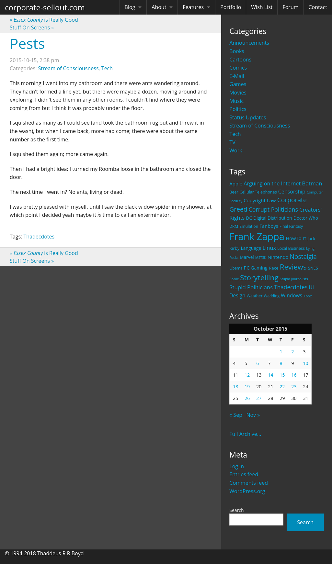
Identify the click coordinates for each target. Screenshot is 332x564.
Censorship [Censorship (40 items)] (291, 191)
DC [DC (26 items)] (249, 218)
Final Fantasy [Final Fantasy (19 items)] (291, 226)
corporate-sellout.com (45, 7)
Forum (290, 7)
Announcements (249, 42)
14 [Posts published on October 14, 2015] (270, 375)
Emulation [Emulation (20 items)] (248, 226)
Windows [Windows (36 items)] (291, 295)
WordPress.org (247, 491)
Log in (236, 466)
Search (236, 510)
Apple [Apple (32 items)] (235, 183)
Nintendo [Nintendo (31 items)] (278, 257)
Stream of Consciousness (259, 125)
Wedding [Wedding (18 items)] (272, 295)
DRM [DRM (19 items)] (233, 226)
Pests (27, 43)
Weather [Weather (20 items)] (255, 296)
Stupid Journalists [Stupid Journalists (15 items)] (294, 279)
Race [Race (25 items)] (274, 268)
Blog (130, 7)
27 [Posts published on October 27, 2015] (258, 398)
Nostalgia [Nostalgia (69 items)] (303, 256)
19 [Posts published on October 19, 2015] (247, 386)
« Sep (235, 414)
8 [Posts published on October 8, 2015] (281, 363)
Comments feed (248, 482)
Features (193, 7)
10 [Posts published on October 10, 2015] (305, 363)
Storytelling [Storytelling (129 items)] (259, 277)
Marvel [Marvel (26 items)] (247, 257)
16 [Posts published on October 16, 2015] (293, 375)
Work (235, 150)
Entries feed (243, 474)
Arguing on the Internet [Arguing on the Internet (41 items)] (272, 183)
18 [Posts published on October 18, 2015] (235, 386)
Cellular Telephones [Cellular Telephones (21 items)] (258, 192)
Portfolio (230, 7)
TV (232, 142)
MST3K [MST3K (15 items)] (260, 257)
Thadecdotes (38, 236)
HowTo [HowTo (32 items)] (294, 238)
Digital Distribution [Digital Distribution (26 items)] (272, 218)
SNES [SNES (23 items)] (313, 268)
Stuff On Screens (32, 27)
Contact (318, 7)
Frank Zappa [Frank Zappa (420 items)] (256, 236)
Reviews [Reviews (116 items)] (293, 266)
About (159, 7)
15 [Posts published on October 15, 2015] (282, 375)
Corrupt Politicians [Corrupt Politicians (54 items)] (273, 209)
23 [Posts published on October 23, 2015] (293, 386)
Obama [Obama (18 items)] (235, 268)
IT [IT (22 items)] (304, 238)
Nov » (253, 414)
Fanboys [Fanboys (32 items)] (268, 226)
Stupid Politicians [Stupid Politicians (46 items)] (251, 287)
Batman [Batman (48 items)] (312, 183)
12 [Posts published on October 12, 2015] (247, 375)
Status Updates (247, 117)
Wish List (261, 7)
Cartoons (240, 59)
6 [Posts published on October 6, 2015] (257, 363)
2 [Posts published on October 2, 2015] (292, 351)
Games (237, 84)
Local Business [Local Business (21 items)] (291, 248)
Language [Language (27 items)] (251, 248)
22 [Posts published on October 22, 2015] (282, 386)
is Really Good (44, 19)
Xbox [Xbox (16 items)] (307, 295)
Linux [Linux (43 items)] (269, 247)
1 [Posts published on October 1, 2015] (281, 351)
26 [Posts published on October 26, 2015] (247, 398)
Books (236, 51)
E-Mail (236, 76)
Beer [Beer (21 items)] (233, 192)
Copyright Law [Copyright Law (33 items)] (260, 200)
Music (236, 101)
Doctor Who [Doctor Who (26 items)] (305, 218)
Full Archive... (245, 433)
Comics (238, 67)
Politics (237, 109)
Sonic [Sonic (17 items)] (234, 278)
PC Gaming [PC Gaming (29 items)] (256, 268)
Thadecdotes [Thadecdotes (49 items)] (290, 287)
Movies (237, 92)
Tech (235, 134)
